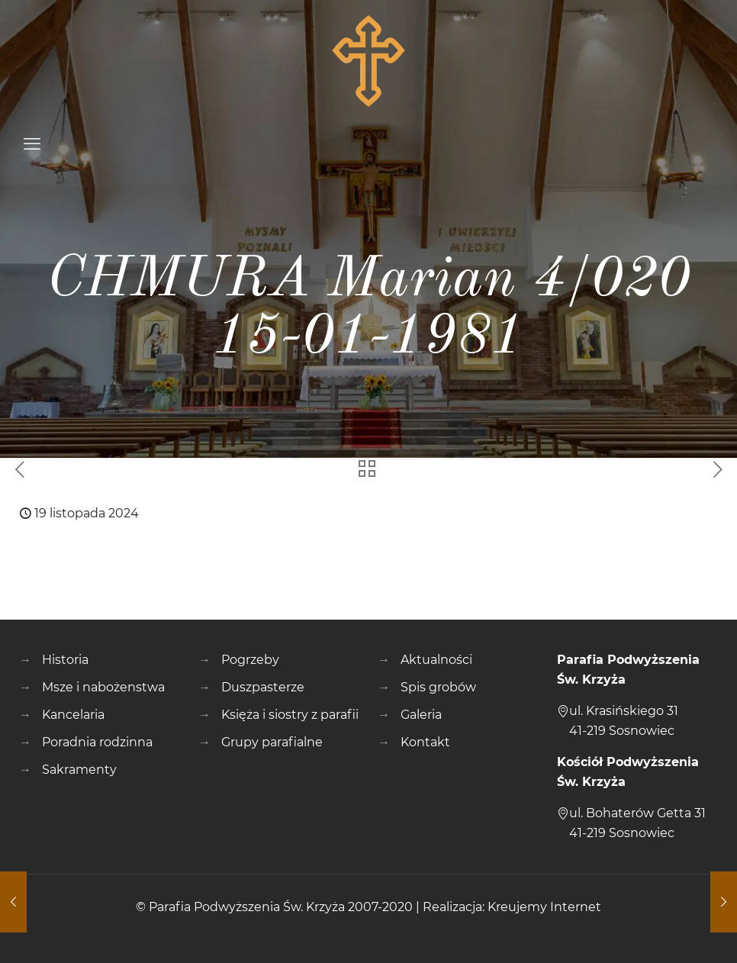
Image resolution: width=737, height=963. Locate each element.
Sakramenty (79, 769)
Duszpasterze (262, 687)
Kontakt (425, 742)
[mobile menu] (32, 144)
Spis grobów (438, 687)
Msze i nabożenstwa (103, 687)
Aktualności (436, 659)
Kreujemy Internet (544, 907)
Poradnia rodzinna (97, 742)
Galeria (421, 714)
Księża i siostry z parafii (290, 714)
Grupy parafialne (272, 742)
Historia (65, 659)
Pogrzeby (250, 659)
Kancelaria (73, 714)
